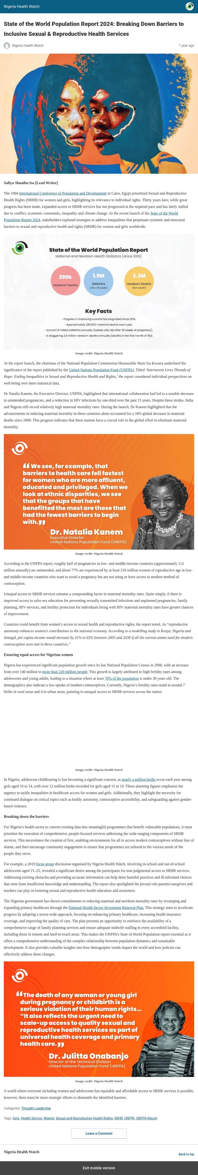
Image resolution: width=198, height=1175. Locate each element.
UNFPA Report (146, 1118)
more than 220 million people (64, 672)
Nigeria (49, 1118)
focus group (45, 864)
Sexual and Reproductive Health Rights (84, 1118)
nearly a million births (138, 779)
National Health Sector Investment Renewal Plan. (106, 908)
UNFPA (129, 1118)
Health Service (31, 1118)
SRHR (118, 1118)
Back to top (186, 1154)
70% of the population (122, 678)
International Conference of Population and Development (62, 193)
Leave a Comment (99, 1133)
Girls (16, 1118)
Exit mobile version (99, 1168)
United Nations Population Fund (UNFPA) (101, 370)
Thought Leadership (36, 1108)
